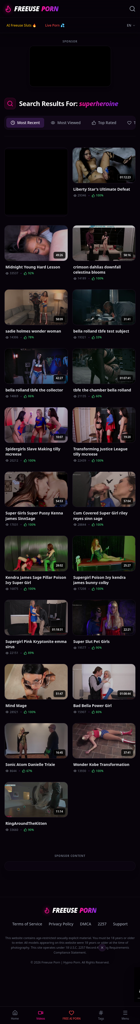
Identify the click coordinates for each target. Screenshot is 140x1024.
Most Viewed (66, 122)
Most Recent (25, 122)
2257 (102, 923)
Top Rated (104, 122)
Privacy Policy (61, 923)
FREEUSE (31, 8)
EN (131, 25)
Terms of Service (27, 923)
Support (120, 923)
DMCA (85, 923)
